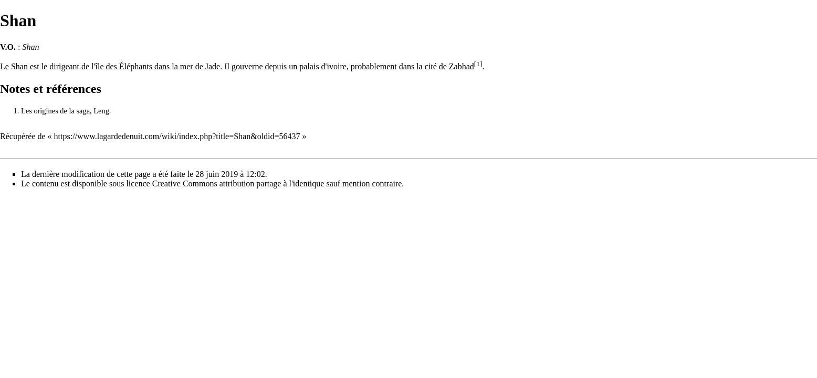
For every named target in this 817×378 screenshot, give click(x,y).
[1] (478, 64)
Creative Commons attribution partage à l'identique (238, 183)
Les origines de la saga (55, 111)
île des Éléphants (124, 66)
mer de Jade (200, 66)
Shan (19, 66)
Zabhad (461, 66)
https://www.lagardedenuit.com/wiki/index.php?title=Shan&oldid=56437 (177, 136)
